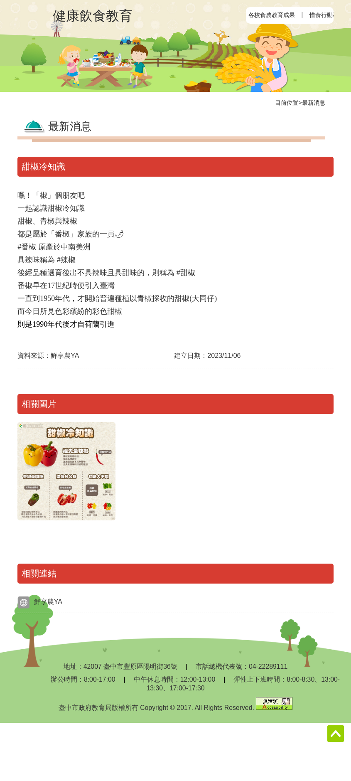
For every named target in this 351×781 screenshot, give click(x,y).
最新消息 (313, 102)
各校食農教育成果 (271, 15)
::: (252, 15)
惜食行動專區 (326, 15)
